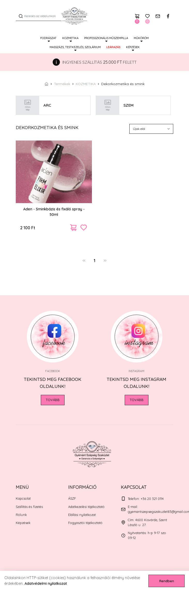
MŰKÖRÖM (141, 38)
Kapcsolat (23, 498)
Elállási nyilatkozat (82, 515)
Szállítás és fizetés (29, 507)
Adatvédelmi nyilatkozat (46, 583)
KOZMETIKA (70, 38)
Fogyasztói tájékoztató (85, 523)
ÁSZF (72, 498)
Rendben (166, 581)
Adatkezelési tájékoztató (86, 507)
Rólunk (21, 515)
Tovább (53, 400)
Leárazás (113, 47)
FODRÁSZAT (48, 38)
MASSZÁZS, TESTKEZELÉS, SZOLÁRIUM (75, 47)
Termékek (62, 84)
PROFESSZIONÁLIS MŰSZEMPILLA (106, 38)
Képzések (133, 47)
